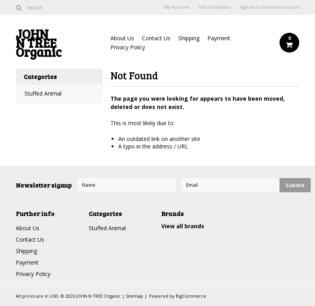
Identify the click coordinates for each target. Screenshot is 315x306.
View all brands (182, 226)
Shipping (188, 38)
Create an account (280, 7)
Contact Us (156, 38)
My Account (176, 7)
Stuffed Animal (43, 93)
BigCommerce (191, 296)
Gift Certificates (214, 7)
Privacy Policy (127, 47)
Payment (218, 38)
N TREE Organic (59, 44)
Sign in (246, 7)
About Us (122, 38)
